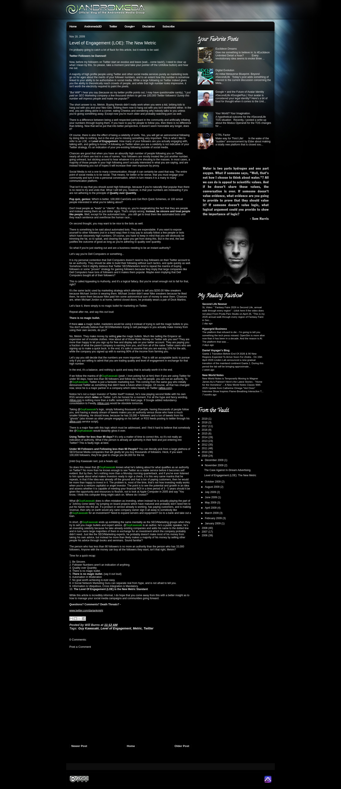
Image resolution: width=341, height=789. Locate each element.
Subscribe (168, 26)
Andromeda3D (93, 26)
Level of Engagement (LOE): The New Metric (112, 42)
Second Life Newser (214, 304)
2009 (205, 455)
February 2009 (213, 518)
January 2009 (213, 523)
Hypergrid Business (214, 328)
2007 (205, 531)
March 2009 (212, 513)
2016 (205, 429)
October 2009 (213, 481)
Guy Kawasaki (88, 628)
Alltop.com (75, 400)
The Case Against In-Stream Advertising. (227, 470)
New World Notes (213, 375)
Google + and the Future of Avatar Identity (240, 91)
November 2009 (214, 465)
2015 (205, 433)
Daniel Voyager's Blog (215, 350)
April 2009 (211, 507)
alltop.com (165, 388)
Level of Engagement (115, 628)
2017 (205, 426)
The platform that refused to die (219, 332)
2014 (205, 437)
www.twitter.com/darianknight (86, 610)
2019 (205, 418)
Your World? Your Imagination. (233, 113)
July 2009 (211, 492)
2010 (205, 452)
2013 (205, 440)
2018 (205, 422)
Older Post (182, 746)
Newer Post (79, 746)
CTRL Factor (223, 134)
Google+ (130, 26)
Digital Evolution (225, 70)
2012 (205, 444)
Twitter (113, 26)
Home (73, 26)
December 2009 (214, 460)
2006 (205, 535)
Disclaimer (148, 26)
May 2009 (211, 502)
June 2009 (211, 497)
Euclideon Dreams (226, 48)
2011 (205, 448)
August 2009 (212, 486)
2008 (205, 528)
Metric (137, 628)
